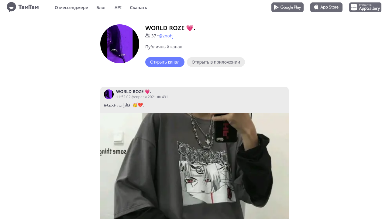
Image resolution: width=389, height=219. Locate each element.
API (118, 7)
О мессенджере (71, 7)
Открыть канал (165, 62)
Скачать (138, 7)
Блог (101, 7)
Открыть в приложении (216, 62)
